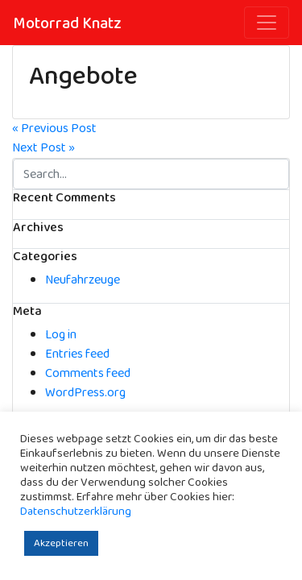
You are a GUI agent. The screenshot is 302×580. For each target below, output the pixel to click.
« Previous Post (54, 128)
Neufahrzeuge (82, 280)
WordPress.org (85, 393)
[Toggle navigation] (266, 22)
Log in (61, 335)
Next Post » (43, 148)
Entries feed (77, 354)
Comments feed (87, 373)
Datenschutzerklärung (75, 511)
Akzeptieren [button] (61, 543)
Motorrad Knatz (67, 23)
